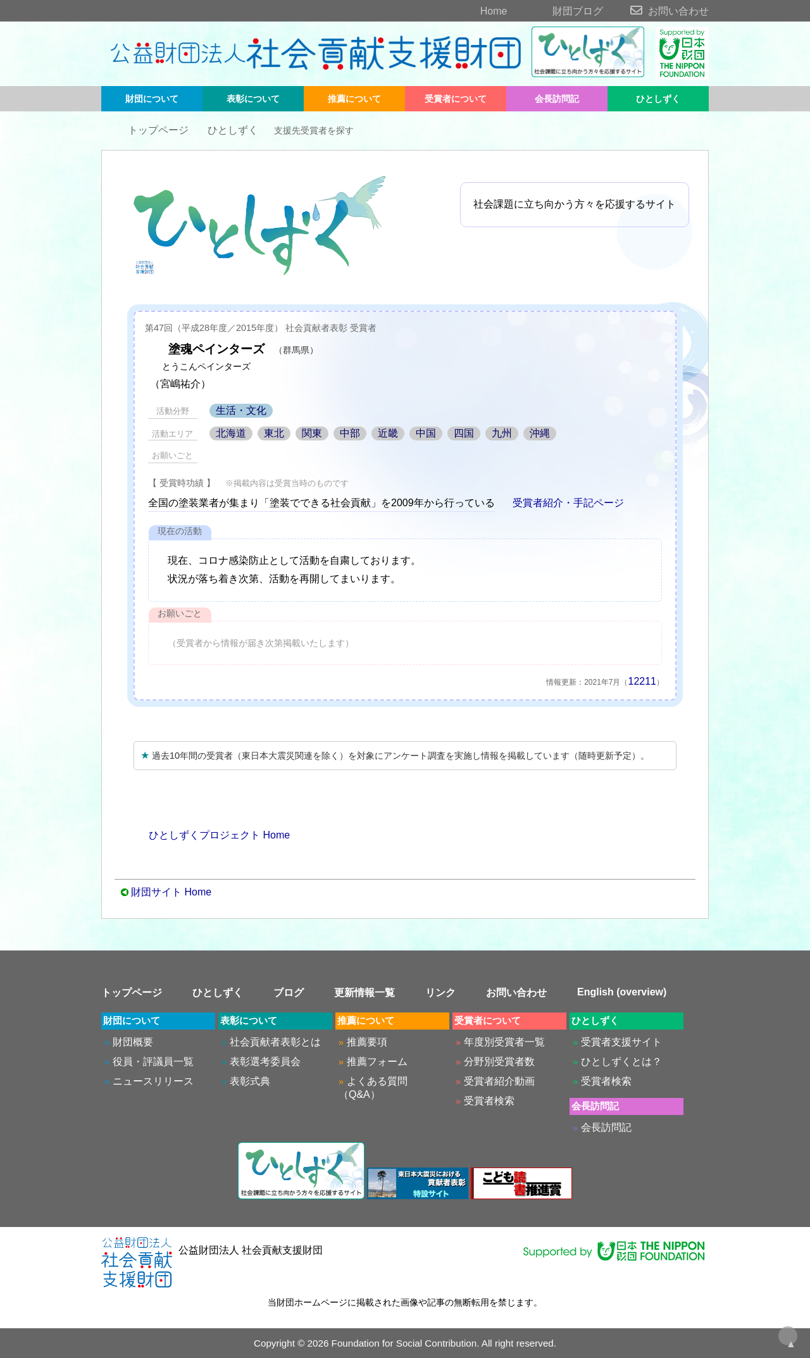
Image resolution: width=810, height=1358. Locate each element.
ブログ (288, 992)
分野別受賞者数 (499, 1061)
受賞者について (456, 99)
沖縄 (540, 433)
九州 (502, 433)
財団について (151, 99)
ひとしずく (658, 99)
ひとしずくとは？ (621, 1061)
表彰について (253, 99)
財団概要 (133, 1042)
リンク (440, 992)
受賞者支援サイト (621, 1042)
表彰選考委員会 (265, 1061)
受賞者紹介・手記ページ (560, 502)
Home (472, 11)
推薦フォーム (377, 1061)
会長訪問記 (557, 99)
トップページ (148, 130)
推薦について (354, 99)
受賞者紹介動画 (499, 1081)
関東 (312, 433)
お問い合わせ (657, 11)
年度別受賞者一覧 (504, 1042)
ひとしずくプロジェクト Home (212, 835)
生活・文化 (241, 410)
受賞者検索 (489, 1100)
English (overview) (621, 992)
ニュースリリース (153, 1081)
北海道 (231, 433)
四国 (464, 433)
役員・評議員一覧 (153, 1061)
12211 (642, 681)
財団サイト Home (171, 892)
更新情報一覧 (364, 992)
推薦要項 (367, 1042)
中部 (350, 433)
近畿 (388, 433)
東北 (274, 433)
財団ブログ (556, 11)
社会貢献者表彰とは (275, 1042)
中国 (426, 433)
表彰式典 (250, 1081)
